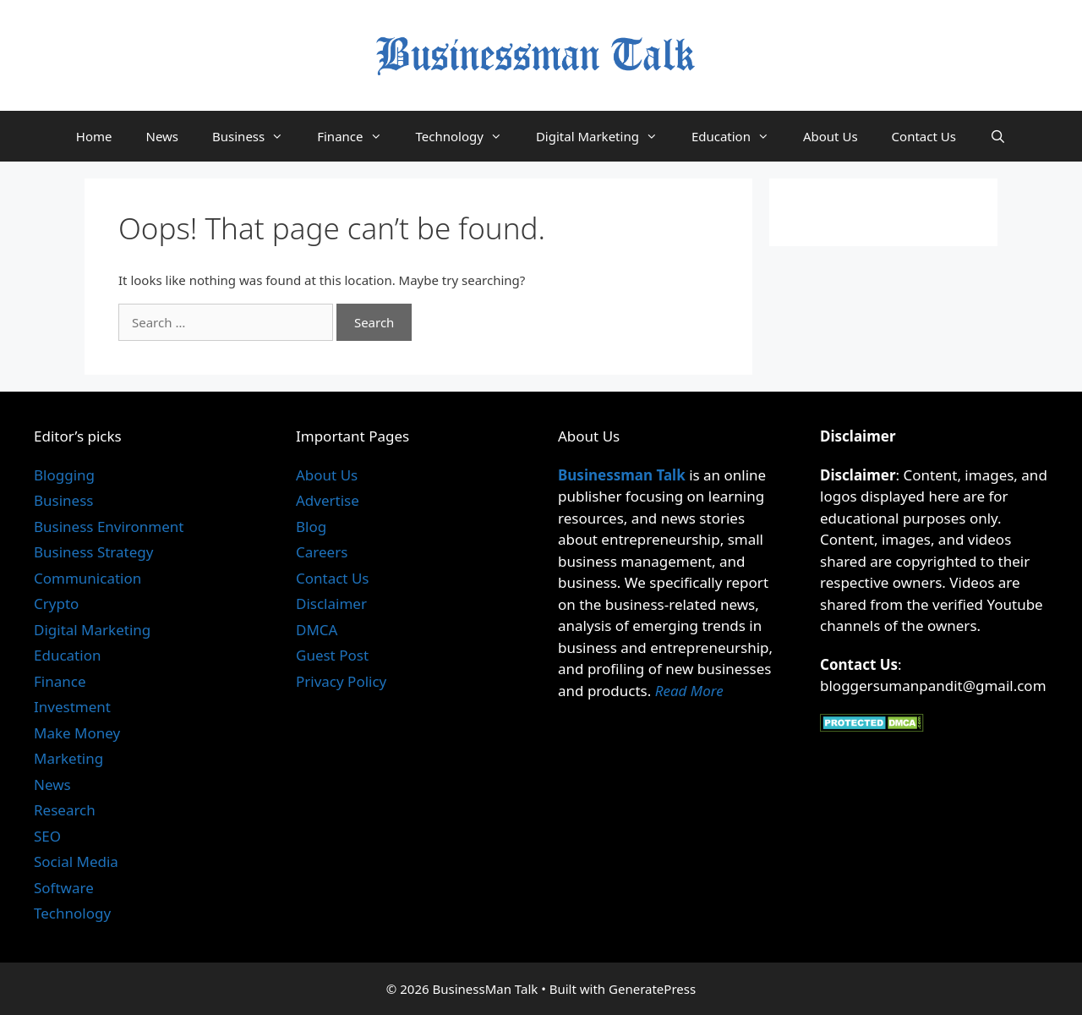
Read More (689, 690)
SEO (47, 836)
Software (64, 887)
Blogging (64, 475)
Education (738, 136)
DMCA (316, 629)
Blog (311, 526)
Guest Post (332, 655)
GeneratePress (652, 988)
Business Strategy (93, 552)
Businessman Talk (622, 475)
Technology (467, 136)
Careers (321, 552)
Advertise (327, 500)
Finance (357, 136)
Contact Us (924, 136)
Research (65, 810)
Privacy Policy (341, 681)
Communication (87, 578)
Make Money (77, 733)
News (161, 136)
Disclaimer (331, 603)
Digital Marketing (605, 136)
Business (256, 136)
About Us (830, 136)
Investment (72, 706)
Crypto (56, 603)
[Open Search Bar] (998, 136)
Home (94, 136)
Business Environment (108, 526)
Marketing (68, 758)
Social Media (76, 861)
